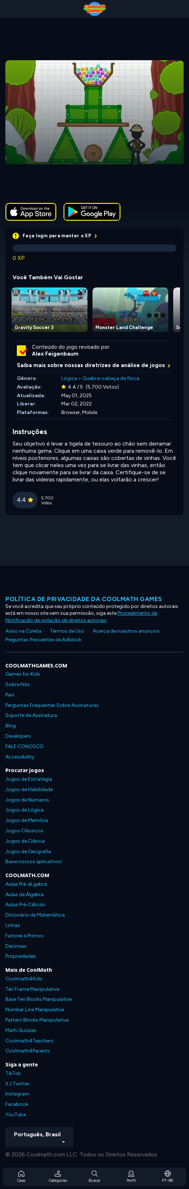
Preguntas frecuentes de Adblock (43, 640)
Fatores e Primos (24, 936)
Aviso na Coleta (23, 631)
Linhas (12, 925)
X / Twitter (17, 1084)
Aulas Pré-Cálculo (25, 905)
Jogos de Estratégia (28, 779)
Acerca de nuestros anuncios (126, 631)
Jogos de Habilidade (29, 789)
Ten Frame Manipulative (32, 989)
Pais (9, 695)
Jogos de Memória (26, 820)
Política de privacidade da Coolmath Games (83, 599)
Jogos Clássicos (24, 831)
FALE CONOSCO (24, 746)
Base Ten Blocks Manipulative (38, 999)
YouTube (15, 1115)
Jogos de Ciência (25, 841)
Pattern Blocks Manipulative (36, 1020)
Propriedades (20, 956)
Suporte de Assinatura (31, 715)
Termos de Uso (67, 631)
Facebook (16, 1104)
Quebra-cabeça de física (110, 378)
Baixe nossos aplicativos (33, 862)
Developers (18, 736)
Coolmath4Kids (23, 979)
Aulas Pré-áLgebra (26, 884)
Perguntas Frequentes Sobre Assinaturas (52, 705)
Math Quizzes (20, 1030)
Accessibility (19, 757)
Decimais (16, 946)
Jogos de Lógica (24, 810)
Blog (10, 726)
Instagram (17, 1094)
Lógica (69, 378)
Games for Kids (22, 674)
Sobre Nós (17, 684)
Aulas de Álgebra (24, 894)
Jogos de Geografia (28, 851)
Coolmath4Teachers (29, 1041)
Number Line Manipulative (34, 1010)
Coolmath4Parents (27, 1051)
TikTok (13, 1073)
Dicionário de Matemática (35, 915)
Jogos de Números (27, 800)
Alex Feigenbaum (55, 354)
